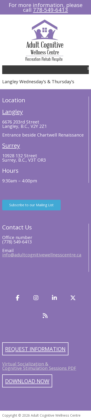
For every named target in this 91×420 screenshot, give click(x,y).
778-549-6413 (50, 9)
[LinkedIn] (54, 297)
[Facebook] (17, 297)
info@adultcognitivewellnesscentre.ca (41, 255)
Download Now (27, 381)
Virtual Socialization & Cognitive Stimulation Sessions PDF (39, 366)
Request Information (35, 348)
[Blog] (45, 315)
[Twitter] (73, 297)
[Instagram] (35, 297)
